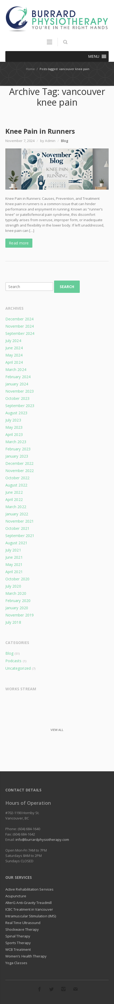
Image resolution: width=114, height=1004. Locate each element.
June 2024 (14, 347)
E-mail (75, 989)
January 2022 (16, 513)
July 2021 (13, 550)
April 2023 (14, 434)
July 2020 (13, 586)
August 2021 (16, 542)
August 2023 (16, 412)
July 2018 (13, 622)
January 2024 (16, 383)
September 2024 (19, 333)
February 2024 (18, 376)
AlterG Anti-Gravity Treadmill (28, 902)
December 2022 (19, 463)
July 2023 (13, 420)
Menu (49, 44)
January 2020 (16, 607)
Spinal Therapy (17, 936)
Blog (64, 140)
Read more (19, 243)
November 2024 (19, 326)
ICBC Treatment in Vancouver (29, 909)
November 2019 (19, 615)
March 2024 (15, 369)
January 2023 (16, 456)
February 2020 (18, 600)
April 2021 (14, 571)
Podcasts (13, 660)
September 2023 (19, 405)
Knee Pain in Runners (40, 131)
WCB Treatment (18, 949)
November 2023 (19, 391)
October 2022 (17, 477)
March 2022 (15, 506)
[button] (93, 56)
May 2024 (14, 355)
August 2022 (16, 485)
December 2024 (19, 318)
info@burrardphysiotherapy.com (42, 839)
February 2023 (18, 448)
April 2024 (14, 362)
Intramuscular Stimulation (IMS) (30, 916)
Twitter (51, 989)
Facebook (39, 989)
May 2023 (14, 427)
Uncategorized (18, 668)
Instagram (63, 989)
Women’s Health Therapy (26, 956)
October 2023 (17, 398)
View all (57, 730)
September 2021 (19, 535)
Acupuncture (15, 896)
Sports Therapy (18, 942)
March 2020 (15, 593)
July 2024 (13, 340)
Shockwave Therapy (22, 929)
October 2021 (17, 528)
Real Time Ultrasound (22, 922)
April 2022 (14, 499)
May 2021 (14, 564)
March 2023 (15, 441)
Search (67, 286)
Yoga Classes (16, 962)
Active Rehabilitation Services (29, 889)
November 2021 (19, 521)
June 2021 (14, 557)
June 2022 (14, 492)
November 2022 (19, 470)
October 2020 (17, 578)
